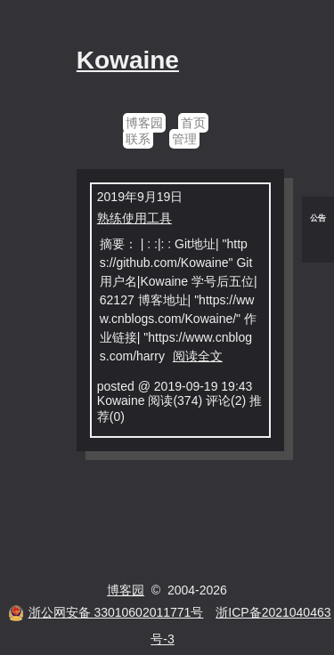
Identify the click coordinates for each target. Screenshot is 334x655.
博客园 (144, 123)
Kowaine (128, 60)
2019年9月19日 (140, 197)
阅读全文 (198, 356)
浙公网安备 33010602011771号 (106, 612)
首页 (193, 123)
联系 (138, 139)
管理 (184, 139)
